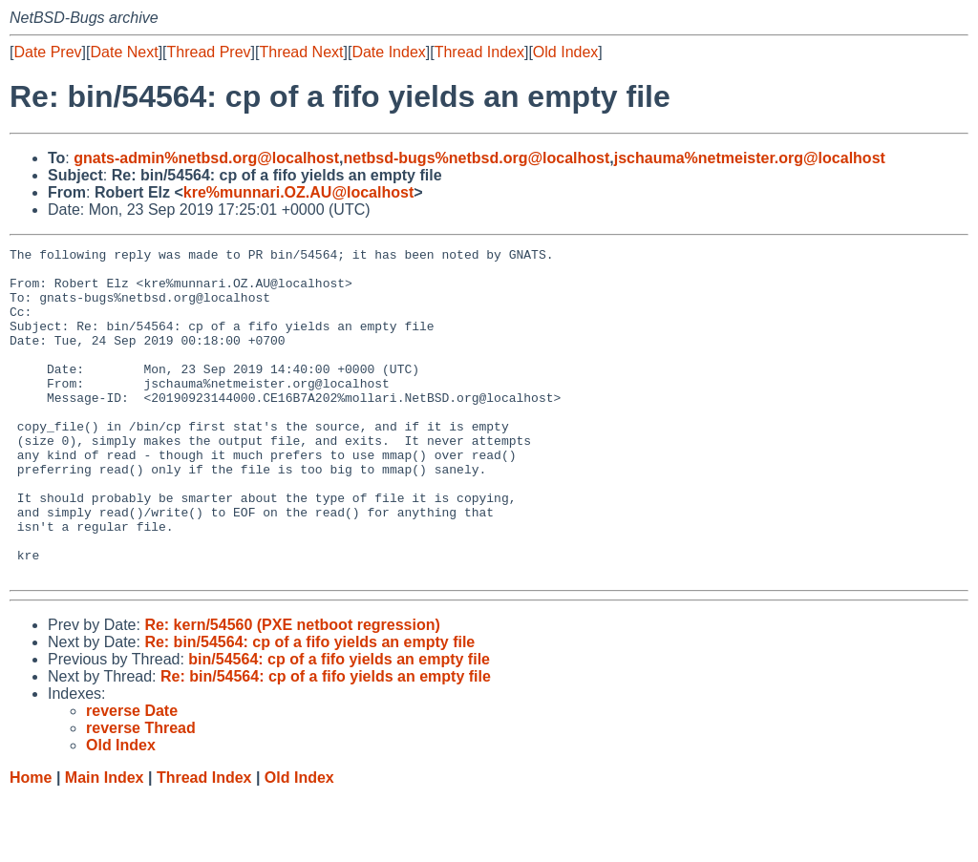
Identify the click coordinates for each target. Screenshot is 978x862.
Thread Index (479, 52)
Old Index (565, 52)
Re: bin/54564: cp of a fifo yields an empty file (309, 708)
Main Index (104, 843)
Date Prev (47, 52)
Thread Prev (209, 52)
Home (31, 843)
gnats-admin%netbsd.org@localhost (206, 158)
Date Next (124, 52)
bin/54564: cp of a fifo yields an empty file (339, 725)
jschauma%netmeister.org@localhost (749, 158)
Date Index (388, 52)
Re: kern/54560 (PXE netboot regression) (291, 691)
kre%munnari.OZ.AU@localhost (298, 192)
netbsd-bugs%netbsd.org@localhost (477, 158)
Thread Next (301, 52)
